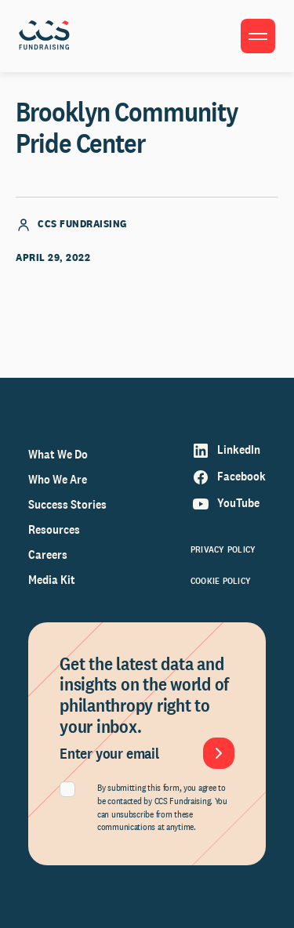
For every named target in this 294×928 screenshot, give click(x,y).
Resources (54, 529)
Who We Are (57, 479)
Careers (47, 554)
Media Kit (51, 579)
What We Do (58, 454)
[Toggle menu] (258, 36)
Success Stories (67, 504)
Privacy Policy (223, 549)
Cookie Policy (221, 581)
